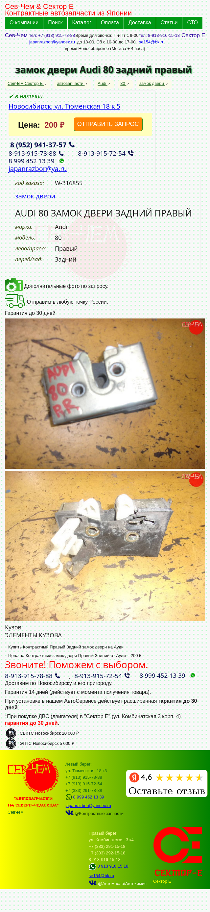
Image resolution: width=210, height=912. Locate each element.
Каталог (81, 22)
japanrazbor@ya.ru (38, 168)
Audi (102, 83)
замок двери (152, 83)
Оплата (110, 22)
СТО (192, 22)
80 (123, 83)
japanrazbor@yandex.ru (52, 41)
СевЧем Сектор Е (26, 83)
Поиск (55, 22)
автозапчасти (70, 83)
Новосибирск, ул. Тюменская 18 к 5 (64, 106)
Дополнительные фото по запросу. (56, 286)
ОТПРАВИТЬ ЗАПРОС (108, 124)
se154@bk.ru (152, 41)
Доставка (139, 22)
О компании (24, 22)
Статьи (169, 22)
